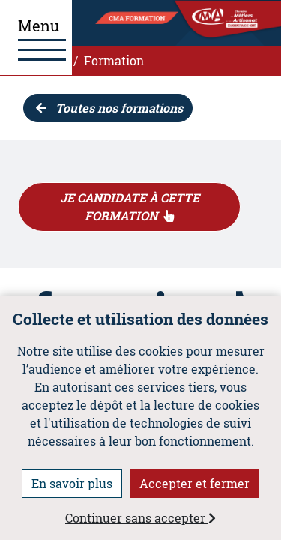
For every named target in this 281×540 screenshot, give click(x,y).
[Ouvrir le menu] (36, 37)
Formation (114, 60)
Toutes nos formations (109, 108)
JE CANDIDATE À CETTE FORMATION (129, 207)
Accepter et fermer (194, 483)
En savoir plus (71, 483)
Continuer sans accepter (140, 518)
